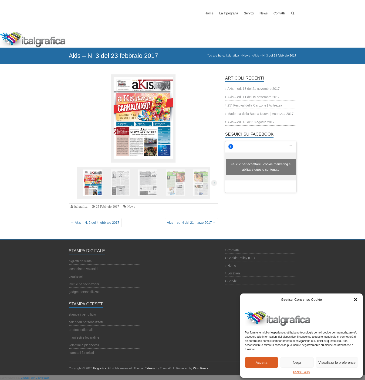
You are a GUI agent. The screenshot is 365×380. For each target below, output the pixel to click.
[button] (355, 299)
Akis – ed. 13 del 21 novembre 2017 (253, 88)
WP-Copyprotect (40, 377)
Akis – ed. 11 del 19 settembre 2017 (253, 97)
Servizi (249, 13)
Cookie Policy (301, 372)
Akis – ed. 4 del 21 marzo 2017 (191, 222)
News (264, 13)
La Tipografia (228, 13)
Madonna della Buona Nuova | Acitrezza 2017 (260, 114)
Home (209, 13)
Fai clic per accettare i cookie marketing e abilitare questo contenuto (261, 166)
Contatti (279, 13)
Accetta (261, 362)
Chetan (25, 377)
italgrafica (81, 206)
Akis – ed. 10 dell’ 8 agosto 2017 (250, 122)
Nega (297, 362)
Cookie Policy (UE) (241, 258)
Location (233, 273)
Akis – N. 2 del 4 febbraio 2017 (95, 222)
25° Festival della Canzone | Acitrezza (254, 105)
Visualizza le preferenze (336, 362)
